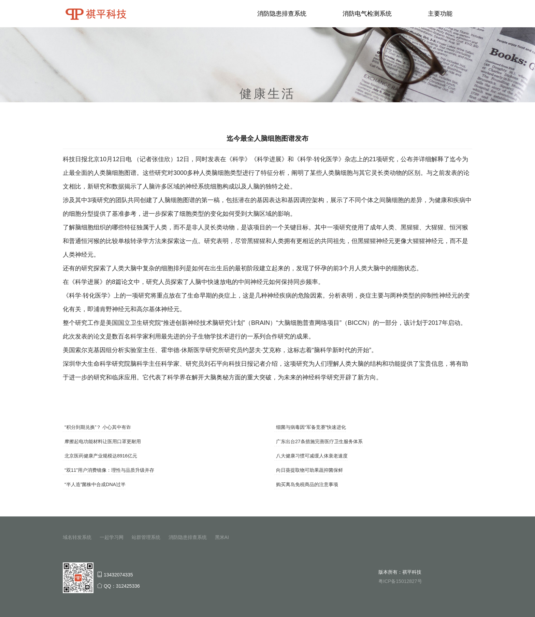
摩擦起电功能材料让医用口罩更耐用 (102, 441)
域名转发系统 (77, 537)
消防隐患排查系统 (281, 13)
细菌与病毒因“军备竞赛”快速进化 (311, 427)
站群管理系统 (146, 537)
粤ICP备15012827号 (400, 581)
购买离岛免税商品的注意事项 (307, 484)
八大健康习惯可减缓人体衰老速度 (312, 455)
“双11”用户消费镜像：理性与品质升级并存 (109, 470)
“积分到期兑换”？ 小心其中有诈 (97, 427)
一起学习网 (112, 537)
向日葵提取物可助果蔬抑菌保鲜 (309, 470)
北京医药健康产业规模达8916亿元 (100, 455)
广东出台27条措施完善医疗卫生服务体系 (319, 441)
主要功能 (440, 13)
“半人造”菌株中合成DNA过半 (95, 484)
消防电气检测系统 (367, 13)
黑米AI (222, 537)
